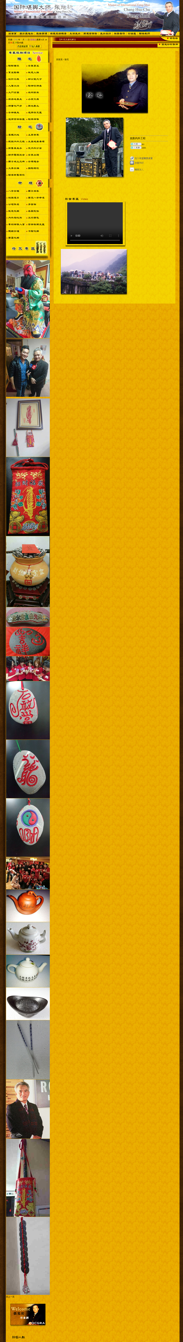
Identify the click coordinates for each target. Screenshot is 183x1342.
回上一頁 (10, 1297)
